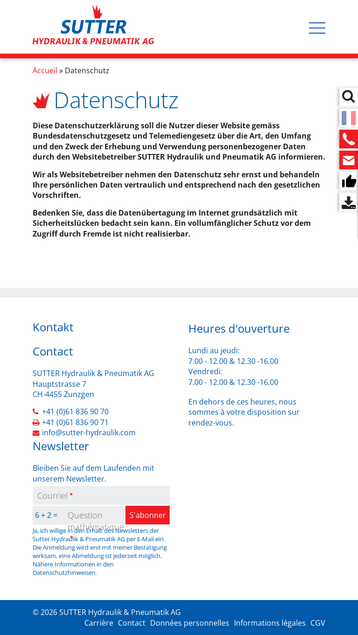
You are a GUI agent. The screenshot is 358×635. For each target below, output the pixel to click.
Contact (131, 623)
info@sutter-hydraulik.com (89, 432)
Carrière (98, 623)
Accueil (45, 70)
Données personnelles (189, 623)
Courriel (52, 495)
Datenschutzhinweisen (64, 572)
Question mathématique (96, 520)
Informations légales (270, 623)
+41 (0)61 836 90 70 (75, 411)
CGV (317, 623)
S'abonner (148, 515)
